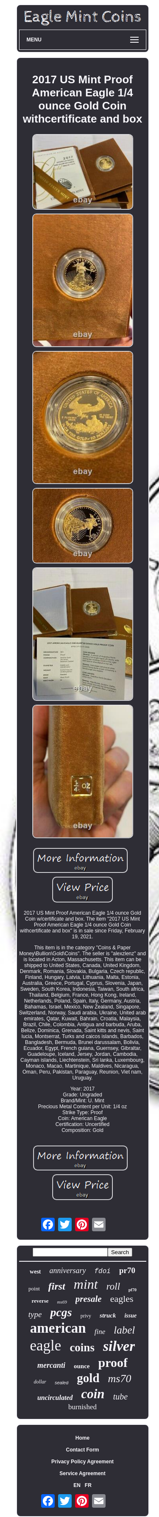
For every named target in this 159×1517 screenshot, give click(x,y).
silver (119, 1346)
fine (100, 1332)
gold (88, 1378)
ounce (82, 1366)
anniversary (68, 1270)
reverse (39, 1301)
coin (93, 1393)
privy (86, 1316)
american (58, 1328)
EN (77, 1485)
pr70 (127, 1270)
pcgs (61, 1312)
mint (86, 1284)
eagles (122, 1298)
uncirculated (55, 1397)
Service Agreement (82, 1473)
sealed (61, 1382)
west (35, 1271)
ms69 (62, 1301)
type (35, 1314)
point (34, 1288)
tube (120, 1396)
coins (82, 1347)
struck (108, 1315)
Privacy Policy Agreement (82, 1462)
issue (130, 1315)
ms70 (119, 1378)
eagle (45, 1345)
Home (82, 1438)
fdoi (103, 1271)
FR (88, 1485)
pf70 (132, 1289)
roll (113, 1286)
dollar (40, 1382)
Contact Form (82, 1450)
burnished (82, 1407)
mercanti (51, 1365)
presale (88, 1299)
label (124, 1330)
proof (113, 1362)
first (56, 1286)
